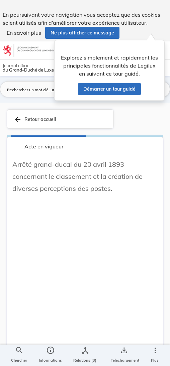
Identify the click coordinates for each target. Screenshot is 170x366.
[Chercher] (19, 355)
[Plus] (155, 355)
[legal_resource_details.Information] (50, 355)
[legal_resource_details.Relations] (84, 355)
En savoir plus (24, 32)
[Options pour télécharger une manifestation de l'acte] (123, 355)
